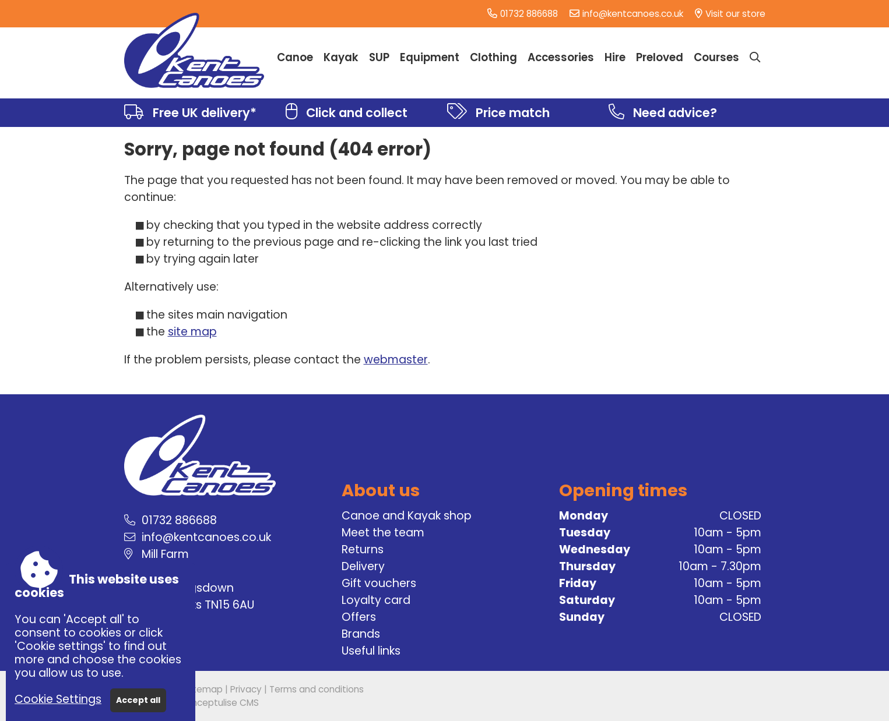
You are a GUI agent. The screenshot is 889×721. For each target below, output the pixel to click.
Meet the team (383, 532)
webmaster (396, 359)
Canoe (295, 57)
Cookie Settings (58, 699)
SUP (379, 57)
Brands (361, 634)
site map (192, 332)
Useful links (371, 651)
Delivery (363, 566)
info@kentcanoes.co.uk (632, 14)
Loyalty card (376, 600)
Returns (363, 549)
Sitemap (204, 689)
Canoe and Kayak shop (407, 516)
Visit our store (735, 14)
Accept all (138, 700)
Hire (615, 57)
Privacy (246, 689)
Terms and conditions (316, 689)
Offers (359, 617)
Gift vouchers (379, 583)
